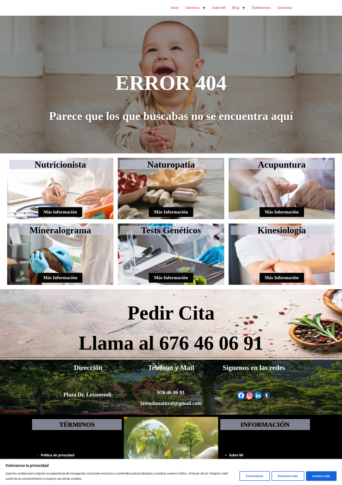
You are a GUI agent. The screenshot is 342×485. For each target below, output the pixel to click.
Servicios (192, 8)
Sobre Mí (219, 8)
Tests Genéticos (171, 230)
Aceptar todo (321, 476)
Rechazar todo (288, 476)
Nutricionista (60, 165)
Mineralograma (60, 230)
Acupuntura (282, 165)
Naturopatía (171, 165)
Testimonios (260, 8)
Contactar (284, 8)
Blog (235, 8)
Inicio (175, 8)
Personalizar (254, 476)
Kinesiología (282, 230)
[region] (171, 472)
